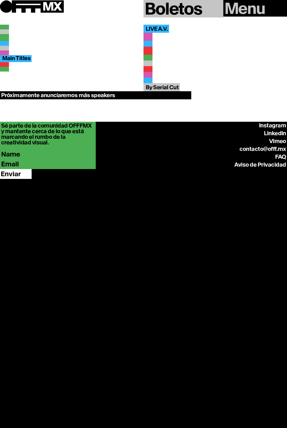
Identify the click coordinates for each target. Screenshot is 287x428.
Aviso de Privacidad (260, 309)
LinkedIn (275, 278)
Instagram (272, 270)
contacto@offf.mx (262, 293)
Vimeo (277, 285)
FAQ (280, 301)
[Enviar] (16, 319)
